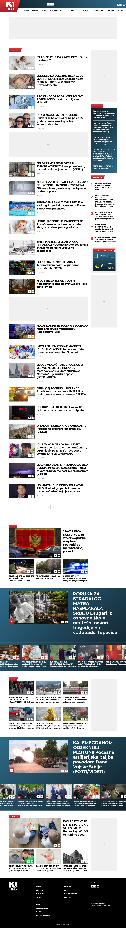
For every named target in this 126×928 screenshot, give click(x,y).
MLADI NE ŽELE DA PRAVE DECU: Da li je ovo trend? (62, 59)
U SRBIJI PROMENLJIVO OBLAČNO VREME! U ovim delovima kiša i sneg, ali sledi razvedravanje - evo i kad (75, 699)
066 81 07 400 (97, 901)
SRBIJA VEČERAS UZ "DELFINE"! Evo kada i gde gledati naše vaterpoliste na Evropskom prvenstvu (61, 205)
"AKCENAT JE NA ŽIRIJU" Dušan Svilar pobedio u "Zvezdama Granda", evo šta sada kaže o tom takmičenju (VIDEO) (103, 127)
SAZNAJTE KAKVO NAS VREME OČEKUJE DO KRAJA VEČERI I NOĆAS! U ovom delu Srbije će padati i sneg (21, 699)
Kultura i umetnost (43, 915)
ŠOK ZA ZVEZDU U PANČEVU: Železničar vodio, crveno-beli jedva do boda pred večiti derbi (104, 114)
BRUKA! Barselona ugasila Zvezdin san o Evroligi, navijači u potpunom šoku (105, 239)
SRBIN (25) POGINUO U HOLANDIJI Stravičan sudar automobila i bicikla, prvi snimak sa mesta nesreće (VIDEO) (61, 391)
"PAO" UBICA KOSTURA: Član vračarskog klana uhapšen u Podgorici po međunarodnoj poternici (103, 141)
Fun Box (108, 4)
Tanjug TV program (71, 893)
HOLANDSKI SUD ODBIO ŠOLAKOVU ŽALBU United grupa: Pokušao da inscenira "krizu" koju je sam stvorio (60, 488)
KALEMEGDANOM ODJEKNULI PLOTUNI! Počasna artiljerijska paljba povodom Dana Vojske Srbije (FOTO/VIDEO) (93, 757)
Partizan (110, 10)
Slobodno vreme (42, 908)
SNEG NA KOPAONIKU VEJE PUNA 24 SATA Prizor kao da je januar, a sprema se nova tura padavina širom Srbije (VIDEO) (48, 699)
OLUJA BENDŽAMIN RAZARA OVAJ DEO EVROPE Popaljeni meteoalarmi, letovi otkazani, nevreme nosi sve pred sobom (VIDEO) (62, 469)
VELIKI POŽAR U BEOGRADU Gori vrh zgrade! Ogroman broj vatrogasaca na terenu (104, 228)
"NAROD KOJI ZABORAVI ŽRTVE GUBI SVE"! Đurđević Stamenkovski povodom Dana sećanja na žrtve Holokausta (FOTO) (34, 803)
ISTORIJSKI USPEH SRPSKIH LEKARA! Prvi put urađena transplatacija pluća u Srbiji (75, 868)
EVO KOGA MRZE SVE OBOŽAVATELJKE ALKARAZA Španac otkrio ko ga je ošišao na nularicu (90, 664)
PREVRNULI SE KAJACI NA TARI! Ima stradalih (103, 167)
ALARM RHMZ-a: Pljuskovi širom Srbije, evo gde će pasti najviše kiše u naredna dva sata (21, 726)
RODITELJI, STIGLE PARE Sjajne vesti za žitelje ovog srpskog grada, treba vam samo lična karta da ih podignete (62, 664)
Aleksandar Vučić (56, 10)
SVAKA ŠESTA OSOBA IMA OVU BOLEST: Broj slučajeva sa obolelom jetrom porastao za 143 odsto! (48, 868)
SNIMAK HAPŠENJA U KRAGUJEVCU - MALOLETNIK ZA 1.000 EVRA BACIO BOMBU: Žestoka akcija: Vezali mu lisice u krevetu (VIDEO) (105, 201)
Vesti (35, 4)
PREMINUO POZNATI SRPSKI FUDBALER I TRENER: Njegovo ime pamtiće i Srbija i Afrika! (104, 215)
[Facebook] (118, 5)
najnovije (26, 4)
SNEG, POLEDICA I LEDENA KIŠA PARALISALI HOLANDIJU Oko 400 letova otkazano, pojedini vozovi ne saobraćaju (62, 246)
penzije (120, 10)
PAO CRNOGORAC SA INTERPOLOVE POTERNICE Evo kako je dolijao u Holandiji (60, 99)
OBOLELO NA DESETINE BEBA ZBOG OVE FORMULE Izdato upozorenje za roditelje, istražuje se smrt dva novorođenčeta (60, 80)
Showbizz (89, 4)
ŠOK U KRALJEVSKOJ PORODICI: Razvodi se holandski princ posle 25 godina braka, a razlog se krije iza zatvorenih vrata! (60, 119)
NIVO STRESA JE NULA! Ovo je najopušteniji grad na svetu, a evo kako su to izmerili (62, 283)
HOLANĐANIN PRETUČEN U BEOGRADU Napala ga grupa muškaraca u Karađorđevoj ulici (62, 328)
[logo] (22, 901)
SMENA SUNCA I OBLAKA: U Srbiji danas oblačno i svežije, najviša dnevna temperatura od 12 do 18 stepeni (75, 726)
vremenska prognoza (30, 10)
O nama (66, 890)
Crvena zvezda (98, 10)
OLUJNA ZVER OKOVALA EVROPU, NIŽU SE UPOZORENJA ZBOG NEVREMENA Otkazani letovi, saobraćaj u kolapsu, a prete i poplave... (62, 187)
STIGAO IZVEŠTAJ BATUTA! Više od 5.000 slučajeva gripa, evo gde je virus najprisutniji (21, 868)
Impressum (67, 886)
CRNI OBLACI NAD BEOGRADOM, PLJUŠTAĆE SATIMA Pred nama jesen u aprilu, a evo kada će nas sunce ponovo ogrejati (48, 726)
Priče (99, 4)
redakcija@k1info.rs (100, 903)
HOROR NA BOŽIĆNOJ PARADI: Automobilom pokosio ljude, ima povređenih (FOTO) (58, 265)
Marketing (67, 897)
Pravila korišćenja (70, 883)
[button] (96, 256)
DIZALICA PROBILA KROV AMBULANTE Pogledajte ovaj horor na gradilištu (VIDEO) (61, 428)
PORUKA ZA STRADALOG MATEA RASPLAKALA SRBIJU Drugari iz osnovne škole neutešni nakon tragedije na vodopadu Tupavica (95, 613)
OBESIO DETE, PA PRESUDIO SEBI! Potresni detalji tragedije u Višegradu (75, 578)
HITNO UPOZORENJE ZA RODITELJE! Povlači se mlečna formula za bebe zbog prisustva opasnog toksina (60, 224)
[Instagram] (121, 5)
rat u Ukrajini (83, 10)
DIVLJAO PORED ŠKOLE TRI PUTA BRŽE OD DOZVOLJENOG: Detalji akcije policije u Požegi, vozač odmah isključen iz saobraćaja (104, 155)
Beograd (104, 256)
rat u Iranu (70, 10)
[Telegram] (32, 68)
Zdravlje (59, 4)
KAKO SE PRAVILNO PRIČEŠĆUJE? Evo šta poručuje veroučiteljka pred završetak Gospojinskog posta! (34, 664)
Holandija (15, 50)
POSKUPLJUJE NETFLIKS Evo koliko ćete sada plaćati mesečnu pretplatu (60, 409)
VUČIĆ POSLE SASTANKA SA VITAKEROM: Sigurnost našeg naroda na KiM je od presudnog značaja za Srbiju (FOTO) (62, 803)
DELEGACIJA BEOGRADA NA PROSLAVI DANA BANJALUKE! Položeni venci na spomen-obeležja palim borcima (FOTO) (90, 803)
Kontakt (67, 901)
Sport (80, 4)
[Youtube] (124, 5)
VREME (42, 4)
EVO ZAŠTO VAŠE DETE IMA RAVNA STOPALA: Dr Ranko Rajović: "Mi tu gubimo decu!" (75, 828)
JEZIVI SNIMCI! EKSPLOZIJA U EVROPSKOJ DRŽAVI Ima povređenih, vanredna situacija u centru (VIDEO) (61, 166)
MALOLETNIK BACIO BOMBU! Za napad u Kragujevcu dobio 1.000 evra (104, 186)
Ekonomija (70, 4)
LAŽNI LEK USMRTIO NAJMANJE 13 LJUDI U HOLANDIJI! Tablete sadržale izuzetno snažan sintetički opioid (60, 349)
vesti (44, 10)
